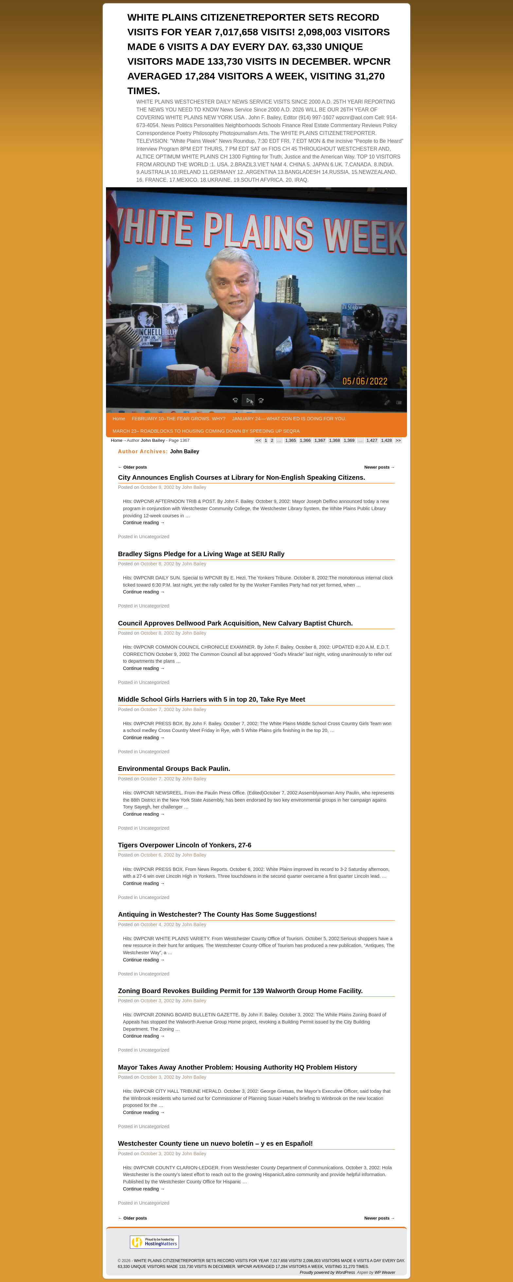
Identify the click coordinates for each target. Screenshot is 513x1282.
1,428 (386, 440)
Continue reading (144, 522)
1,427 (371, 440)
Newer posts (379, 467)
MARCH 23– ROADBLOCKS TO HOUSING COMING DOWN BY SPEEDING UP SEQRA (206, 431)
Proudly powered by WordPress (327, 1272)
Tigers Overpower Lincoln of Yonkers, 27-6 (185, 845)
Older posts (132, 467)
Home (119, 418)
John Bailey (184, 451)
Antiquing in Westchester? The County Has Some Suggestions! (217, 914)
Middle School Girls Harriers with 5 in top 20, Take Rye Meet (211, 699)
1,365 (290, 440)
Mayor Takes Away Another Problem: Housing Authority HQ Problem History (237, 1067)
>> (398, 440)
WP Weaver (385, 1272)
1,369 (349, 440)
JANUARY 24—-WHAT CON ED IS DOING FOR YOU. (289, 418)
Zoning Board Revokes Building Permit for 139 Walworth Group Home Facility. (240, 990)
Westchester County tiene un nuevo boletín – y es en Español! (215, 1143)
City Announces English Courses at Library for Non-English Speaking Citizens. (241, 477)
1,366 (305, 440)
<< (258, 440)
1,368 (334, 440)
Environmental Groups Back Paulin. (174, 768)
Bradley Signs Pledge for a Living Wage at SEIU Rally (201, 554)
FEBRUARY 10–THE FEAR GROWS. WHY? (179, 418)
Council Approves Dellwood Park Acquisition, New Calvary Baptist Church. (235, 623)
